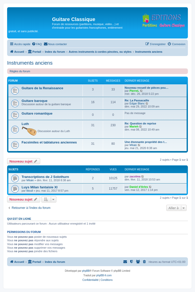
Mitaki (133, 145)
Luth (25, 124)
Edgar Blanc (137, 103)
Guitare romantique (37, 113)
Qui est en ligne (19, 218)
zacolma (134, 176)
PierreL (134, 90)
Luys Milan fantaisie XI (39, 187)
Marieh (133, 126)
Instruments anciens (30, 63)
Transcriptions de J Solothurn (45, 177)
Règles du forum (20, 71)
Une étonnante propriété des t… (146, 141)
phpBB (86, 270)
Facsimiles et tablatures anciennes (49, 142)
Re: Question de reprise (140, 123)
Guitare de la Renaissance (42, 88)
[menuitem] (37, 44)
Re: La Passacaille (137, 100)
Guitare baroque (34, 101)
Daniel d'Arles (138, 186)
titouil (29, 190)
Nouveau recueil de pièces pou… (146, 87)
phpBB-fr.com (104, 275)
